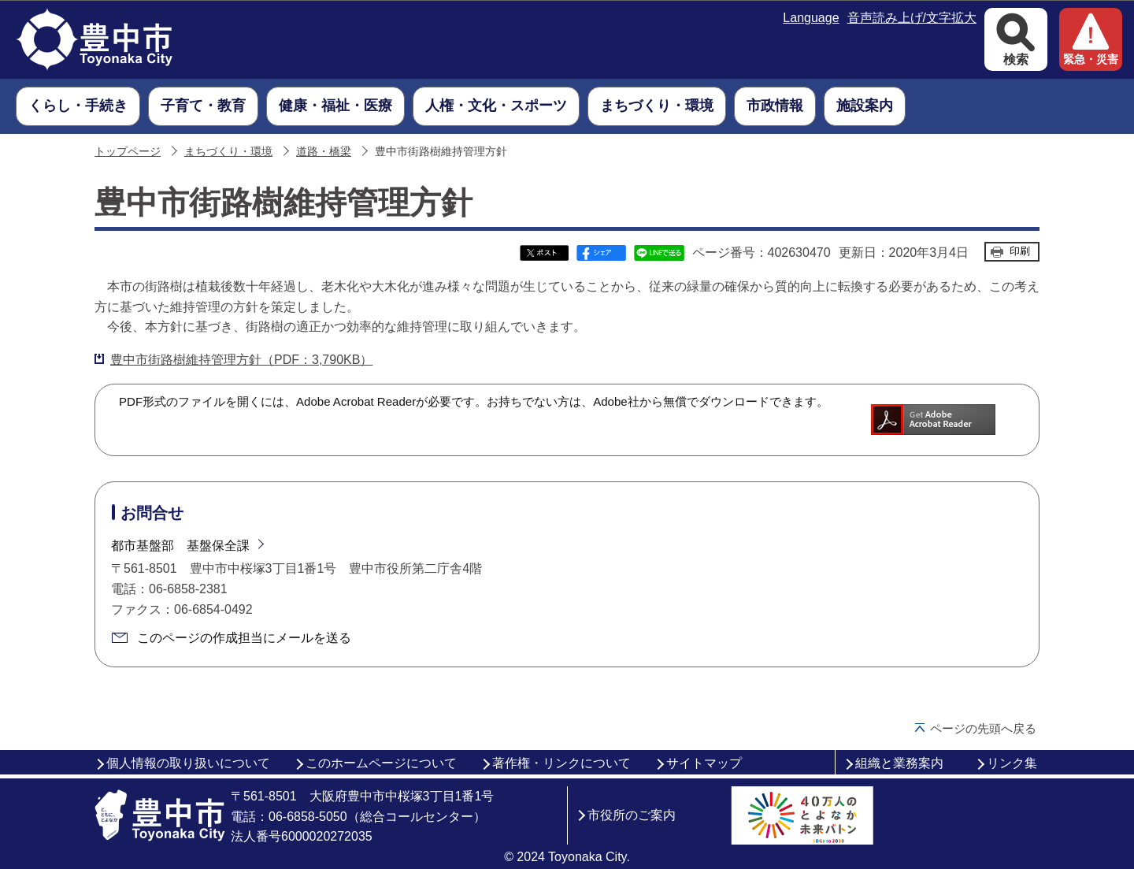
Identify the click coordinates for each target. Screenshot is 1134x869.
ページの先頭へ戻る (983, 728)
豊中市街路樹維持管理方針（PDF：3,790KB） (241, 359)
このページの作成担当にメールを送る (244, 637)
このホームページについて (381, 763)
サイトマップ (704, 763)
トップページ (127, 152)
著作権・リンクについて (561, 763)
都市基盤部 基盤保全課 (180, 545)
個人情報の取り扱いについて (188, 763)
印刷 (1020, 251)
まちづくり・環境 (228, 152)
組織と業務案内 (899, 763)
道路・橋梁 (323, 152)
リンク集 (1012, 763)
